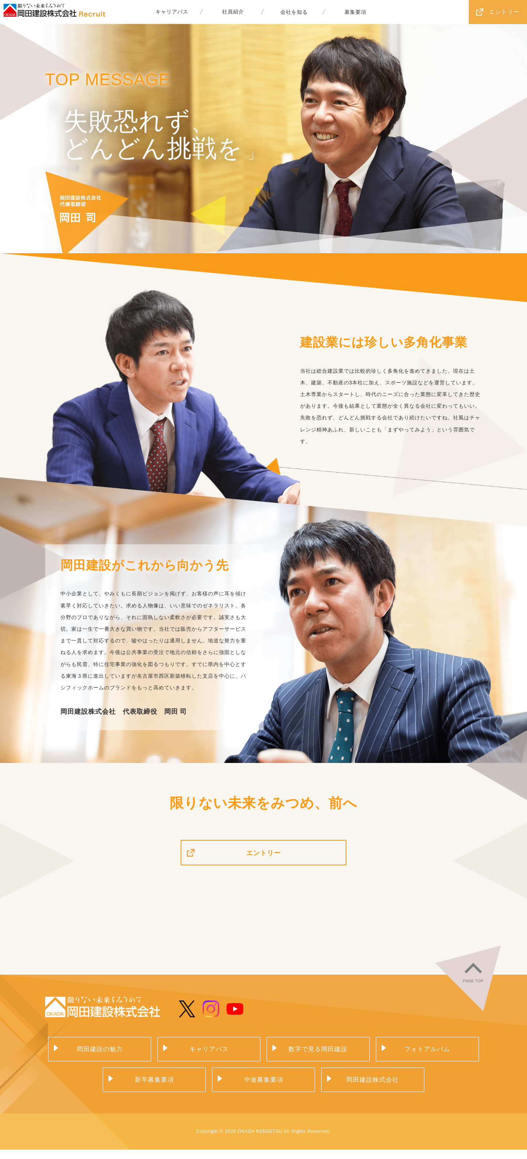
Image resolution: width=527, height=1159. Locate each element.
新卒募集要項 (154, 1088)
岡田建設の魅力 (99, 1056)
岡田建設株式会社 (372, 1088)
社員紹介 (233, 12)
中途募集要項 (263, 1088)
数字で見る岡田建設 (318, 1056)
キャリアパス (172, 12)
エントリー (504, 12)
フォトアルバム (427, 1056)
